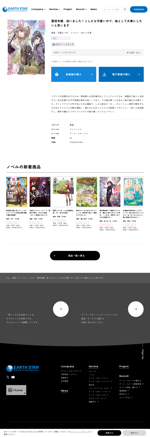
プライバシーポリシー (79, 431)
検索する (126, 9)
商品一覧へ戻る (69, 255)
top (8, 278)
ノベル (31, 278)
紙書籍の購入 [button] (73, 74)
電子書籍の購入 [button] (121, 74)
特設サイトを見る (61, 44)
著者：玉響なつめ (59, 32)
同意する (109, 433)
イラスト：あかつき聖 (81, 32)
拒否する (134, 433)
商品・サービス (19, 278)
